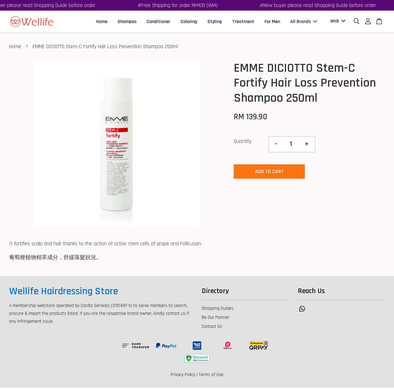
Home (101, 22)
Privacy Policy (183, 376)
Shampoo (127, 22)
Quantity (243, 142)
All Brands (303, 22)
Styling (214, 22)
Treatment (243, 22)
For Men (272, 22)
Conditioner (158, 22)
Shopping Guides (217, 309)
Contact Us (212, 328)
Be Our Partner (216, 318)
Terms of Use (211, 376)
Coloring (189, 22)
